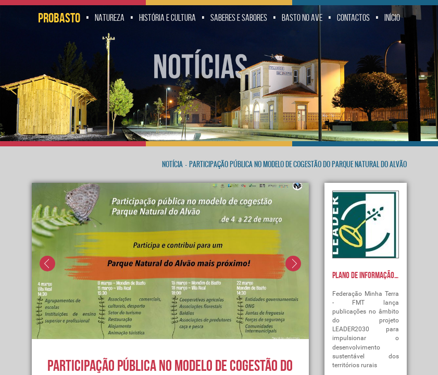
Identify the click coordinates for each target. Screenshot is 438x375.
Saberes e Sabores (238, 17)
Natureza (109, 17)
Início (392, 17)
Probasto (59, 17)
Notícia (172, 164)
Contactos (353, 17)
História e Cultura (167, 17)
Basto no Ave (302, 17)
